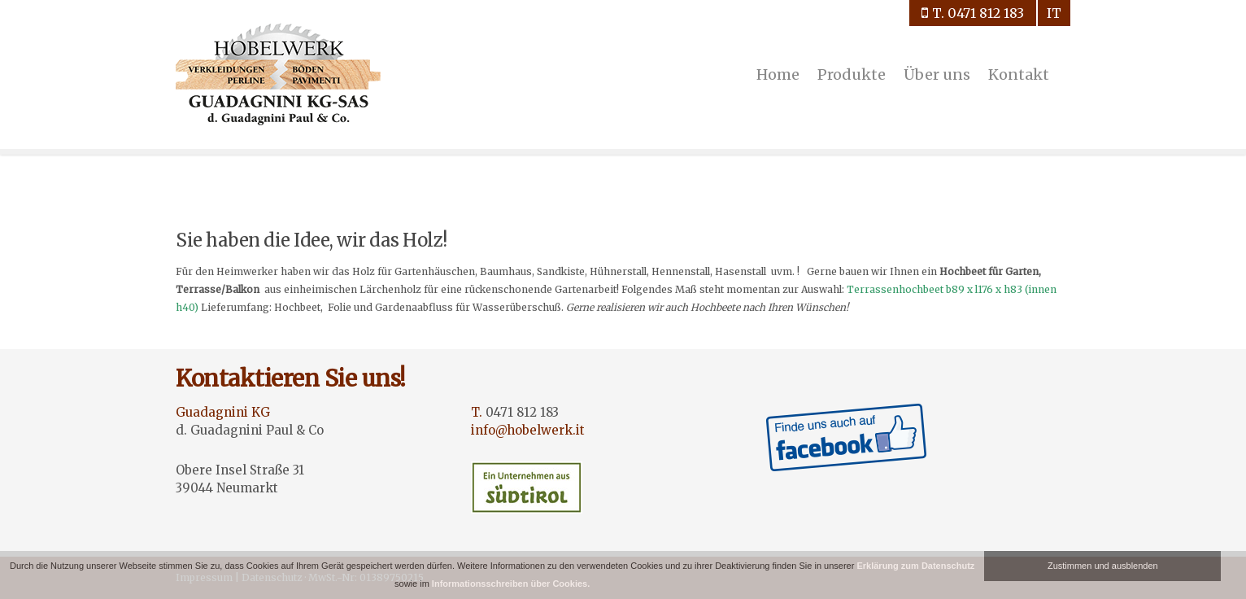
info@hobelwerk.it (528, 430)
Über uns (937, 74)
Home (777, 74)
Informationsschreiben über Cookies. (511, 583)
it (1054, 13)
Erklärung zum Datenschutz (915, 566)
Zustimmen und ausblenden (1103, 566)
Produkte (851, 74)
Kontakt (1018, 74)
